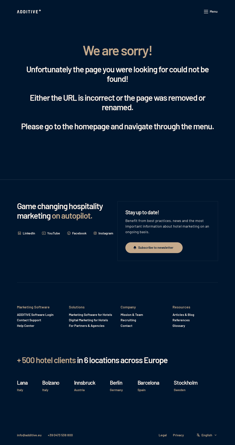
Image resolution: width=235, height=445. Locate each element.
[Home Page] (29, 11)
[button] (211, 12)
